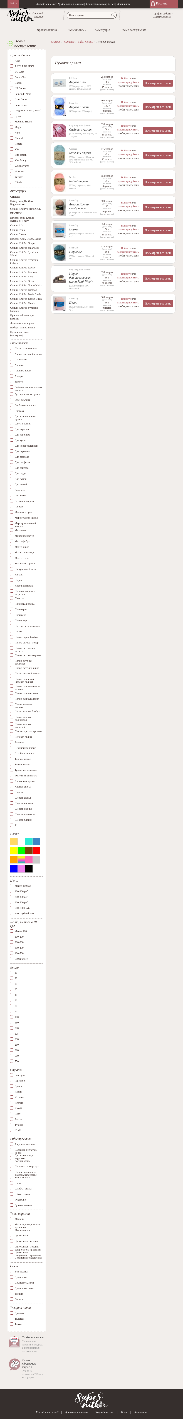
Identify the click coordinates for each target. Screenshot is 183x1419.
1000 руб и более (24, 913)
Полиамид (20, 614)
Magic (18, 127)
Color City (20, 77)
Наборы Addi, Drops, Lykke (25, 238)
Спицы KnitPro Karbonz (23, 272)
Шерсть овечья (23, 808)
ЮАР (18, 1130)
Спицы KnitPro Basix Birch (25, 294)
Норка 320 (76, 251)
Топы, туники (22, 1177)
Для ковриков (22, 434)
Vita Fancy (20, 160)
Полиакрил (21, 609)
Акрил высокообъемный (28, 354)
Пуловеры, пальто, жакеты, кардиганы (25, 1172)
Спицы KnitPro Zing (21, 276)
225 (17, 1033)
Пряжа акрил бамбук (26, 637)
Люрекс (19, 506)
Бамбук (19, 381)
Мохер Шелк (22, 558)
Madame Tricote (23, 121)
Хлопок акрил (23, 786)
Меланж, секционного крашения (27, 1224)
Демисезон (21, 1277)
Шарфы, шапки (23, 1188)
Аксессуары (102, 30)
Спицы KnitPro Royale (23, 267)
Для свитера (22, 467)
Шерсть (19, 792)
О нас (111, 3)
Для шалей (21, 484)
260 (17, 1044)
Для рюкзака (22, 456)
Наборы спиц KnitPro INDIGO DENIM (22, 219)
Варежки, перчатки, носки (26, 1149)
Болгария (20, 1075)
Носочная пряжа (24, 585)
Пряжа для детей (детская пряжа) (24, 680)
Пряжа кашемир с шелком (25, 706)
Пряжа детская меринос (28, 655)
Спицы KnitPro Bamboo (23, 289)
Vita (17, 149)
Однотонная (21, 1235)
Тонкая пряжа (22, 764)
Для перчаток (22, 451)
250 (17, 1039)
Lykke (18, 116)
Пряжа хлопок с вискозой (24, 726)
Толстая (19, 1318)
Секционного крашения (28, 1257)
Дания (18, 1086)
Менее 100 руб (23, 885)
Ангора (19, 376)
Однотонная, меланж (26, 1241)
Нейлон (19, 574)
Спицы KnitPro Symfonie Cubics (24, 261)
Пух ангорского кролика (28, 731)
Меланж (19, 1218)
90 (16, 1011)
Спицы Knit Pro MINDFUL (25, 208)
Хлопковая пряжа (25, 781)
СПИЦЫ (15, 196)
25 (16, 983)
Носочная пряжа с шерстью (25, 593)
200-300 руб (21, 896)
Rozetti (18, 143)
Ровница (19, 742)
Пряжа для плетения (26, 693)
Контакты (123, 3)
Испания (19, 1097)
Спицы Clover (18, 234)
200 (17, 1028)
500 (17, 1055)
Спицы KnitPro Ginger (22, 243)
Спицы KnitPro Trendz (22, 303)
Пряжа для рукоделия (27, 698)
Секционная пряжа (25, 747)
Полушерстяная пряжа (27, 626)
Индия (18, 1091)
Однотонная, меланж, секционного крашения (28, 1246)
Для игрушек (22, 429)
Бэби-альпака (22, 399)
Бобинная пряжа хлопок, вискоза (29, 389)
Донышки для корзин (22, 323)
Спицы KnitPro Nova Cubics (26, 285)
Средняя (19, 1313)
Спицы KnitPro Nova (22, 281)
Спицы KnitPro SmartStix (24, 247)
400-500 (19, 953)
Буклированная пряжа (27, 394)
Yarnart (19, 176)
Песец (73, 302)
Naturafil (19, 138)
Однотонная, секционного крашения (28, 1252)
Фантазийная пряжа (26, 775)
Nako (18, 132)
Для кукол (20, 440)
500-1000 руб (22, 908)
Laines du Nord (23, 93)
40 (16, 994)
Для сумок (20, 478)
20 (16, 978)
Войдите (126, 78)
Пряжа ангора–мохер (27, 642)
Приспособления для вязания (22, 317)
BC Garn (19, 71)
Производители (47, 30)
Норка (18, 580)
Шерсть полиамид (25, 814)
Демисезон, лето (24, 1288)
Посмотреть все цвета (158, 83)
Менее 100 (21, 931)
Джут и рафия (23, 423)
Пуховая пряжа (23, 736)
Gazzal (18, 82)
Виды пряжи (76, 30)
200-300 (19, 942)
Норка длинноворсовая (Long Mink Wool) (81, 277)
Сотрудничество (96, 3)
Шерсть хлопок (23, 819)
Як (16, 825)
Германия (20, 1080)
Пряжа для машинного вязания (27, 688)
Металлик (20, 530)
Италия (19, 1102)
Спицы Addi (17, 225)
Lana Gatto (21, 99)
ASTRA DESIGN (24, 66)
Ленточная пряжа (24, 501)
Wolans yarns (22, 165)
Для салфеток (22, 462)
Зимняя (19, 1293)
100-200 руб (21, 891)
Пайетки (19, 598)
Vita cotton (20, 154)
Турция (19, 1124)
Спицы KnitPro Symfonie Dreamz (24, 309)
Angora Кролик (79, 107)
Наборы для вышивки (22, 327)
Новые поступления (133, 30)
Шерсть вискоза (24, 803)
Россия (19, 1119)
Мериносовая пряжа (26, 517)
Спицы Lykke (17, 229)
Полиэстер (21, 620)
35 (16, 989)
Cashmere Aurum (80, 129)
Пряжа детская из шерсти (25, 650)
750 (17, 1061)
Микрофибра (22, 541)
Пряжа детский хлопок (28, 673)
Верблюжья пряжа (25, 405)
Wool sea (19, 171)
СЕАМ (18, 182)
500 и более (21, 958)
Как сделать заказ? (47, 3)
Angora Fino (77, 82)
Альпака (19, 365)
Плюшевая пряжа (24, 603)
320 (17, 1050)
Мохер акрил (22, 546)
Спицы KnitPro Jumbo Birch (26, 298)
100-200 (19, 936)
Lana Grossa (21, 105)
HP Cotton (20, 88)
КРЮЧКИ (16, 213)
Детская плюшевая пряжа (25, 418)
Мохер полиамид (24, 552)
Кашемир (20, 490)
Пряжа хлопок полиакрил (23, 718)
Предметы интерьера (26, 1166)
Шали (18, 1183)
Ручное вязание (23, 1205)
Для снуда (20, 473)
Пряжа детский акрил (27, 667)
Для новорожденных (26, 445)
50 (16, 1000)
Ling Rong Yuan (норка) (28, 110)
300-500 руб (21, 902)
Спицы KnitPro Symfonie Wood (24, 254)
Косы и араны (22, 1160)
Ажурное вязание (24, 1144)
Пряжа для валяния (26, 348)
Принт (18, 631)
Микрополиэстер (24, 535)
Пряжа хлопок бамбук (27, 711)
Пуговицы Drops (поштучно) (19, 334)
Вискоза (19, 410)
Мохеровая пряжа (25, 563)
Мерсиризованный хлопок (25, 525)
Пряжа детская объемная (23, 662)
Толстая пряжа (23, 759)
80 (16, 1006)
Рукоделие (20, 1199)
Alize (17, 60)
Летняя (19, 1299)
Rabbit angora (78, 181)
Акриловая (21, 359)
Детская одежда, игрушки (24, 1155)
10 (16, 972)
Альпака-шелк (23, 370)
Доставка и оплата (72, 3)
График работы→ (164, 13)
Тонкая (19, 1324)
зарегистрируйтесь (128, 82)
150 (17, 1022)
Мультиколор (22, 1230)
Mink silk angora (80, 153)
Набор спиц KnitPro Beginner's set (21, 203)
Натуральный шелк (25, 569)
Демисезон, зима (24, 1282)
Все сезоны (21, 1271)
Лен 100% (20, 495)
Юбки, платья (22, 1194)
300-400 (19, 947)
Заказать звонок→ (163, 16)
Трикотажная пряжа (26, 770)
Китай (18, 1108)
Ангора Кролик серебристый (79, 206)
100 (17, 1017)
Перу (17, 1113)
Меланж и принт (24, 512)
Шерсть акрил (23, 797)
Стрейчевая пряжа (25, 753)
